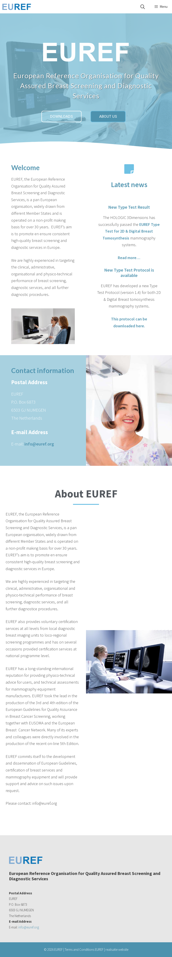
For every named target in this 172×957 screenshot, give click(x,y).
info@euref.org (39, 444)
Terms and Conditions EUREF (84, 949)
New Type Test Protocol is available (129, 272)
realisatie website (116, 949)
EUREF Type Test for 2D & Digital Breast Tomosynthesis (131, 231)
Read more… (129, 257)
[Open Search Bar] (143, 6)
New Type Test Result (129, 207)
